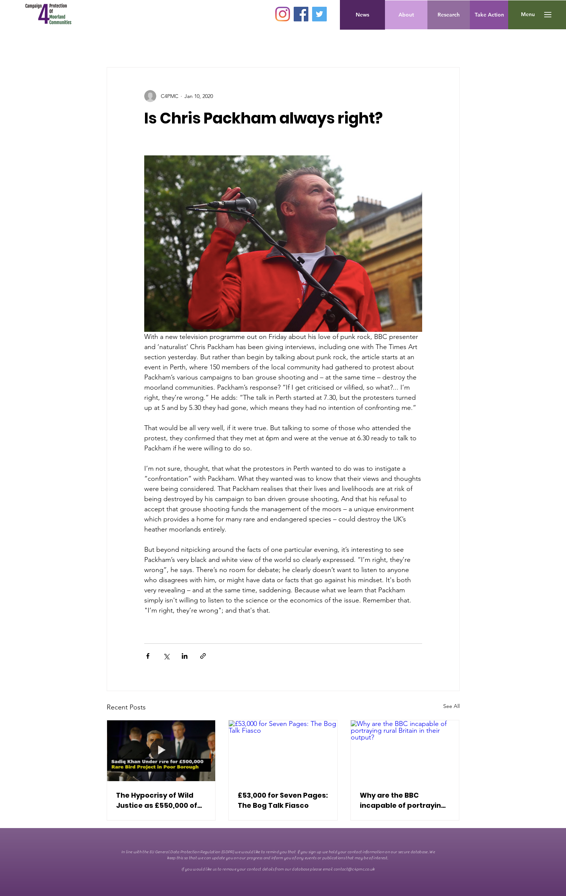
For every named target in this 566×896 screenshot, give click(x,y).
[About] (406, 14)
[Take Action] (489, 14)
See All (451, 706)
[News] (362, 15)
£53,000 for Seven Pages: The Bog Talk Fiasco (283, 800)
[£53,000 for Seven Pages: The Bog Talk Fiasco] (283, 750)
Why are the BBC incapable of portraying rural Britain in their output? (403, 800)
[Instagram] (282, 14)
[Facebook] (301, 14)
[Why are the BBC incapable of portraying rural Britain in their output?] (405, 750)
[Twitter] (319, 14)
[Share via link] (203, 656)
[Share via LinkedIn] (184, 656)
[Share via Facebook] (147, 656)
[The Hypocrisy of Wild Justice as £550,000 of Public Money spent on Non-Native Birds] (161, 750)
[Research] (448, 14)
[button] (528, 14)
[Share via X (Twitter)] (166, 656)
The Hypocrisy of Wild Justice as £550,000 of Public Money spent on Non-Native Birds (156, 800)
